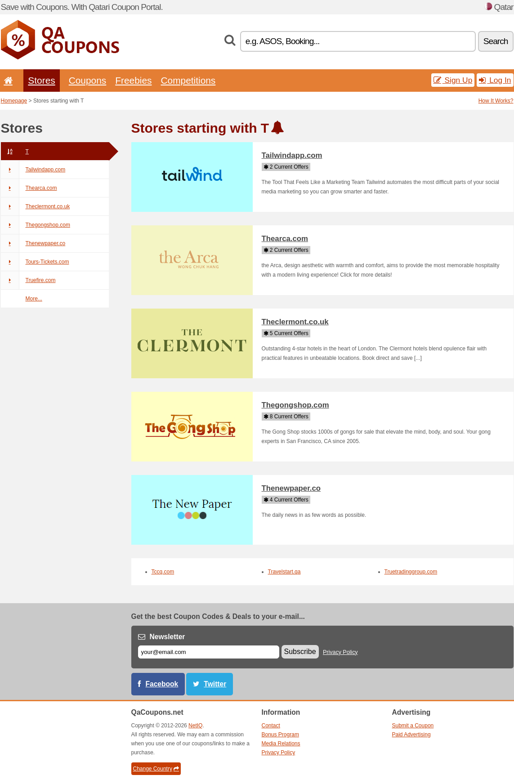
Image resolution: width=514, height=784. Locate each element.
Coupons (88, 80)
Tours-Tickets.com (35, 262)
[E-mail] (208, 652)
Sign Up (453, 80)
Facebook (162, 684)
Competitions (188, 80)
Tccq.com (163, 572)
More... (34, 299)
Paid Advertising (411, 734)
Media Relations (281, 743)
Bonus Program (280, 734)
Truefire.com (28, 280)
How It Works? (496, 101)
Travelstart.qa (284, 572)
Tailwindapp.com (33, 170)
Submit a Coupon (413, 725)
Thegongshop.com (35, 225)
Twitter (215, 684)
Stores (41, 80)
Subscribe (300, 651)
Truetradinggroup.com (411, 572)
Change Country (156, 769)
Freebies (133, 80)
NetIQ (195, 725)
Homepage (14, 101)
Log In (495, 80)
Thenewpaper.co (33, 243)
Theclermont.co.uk (35, 206)
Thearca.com (29, 188)
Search (495, 41)
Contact (271, 725)
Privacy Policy (340, 652)
